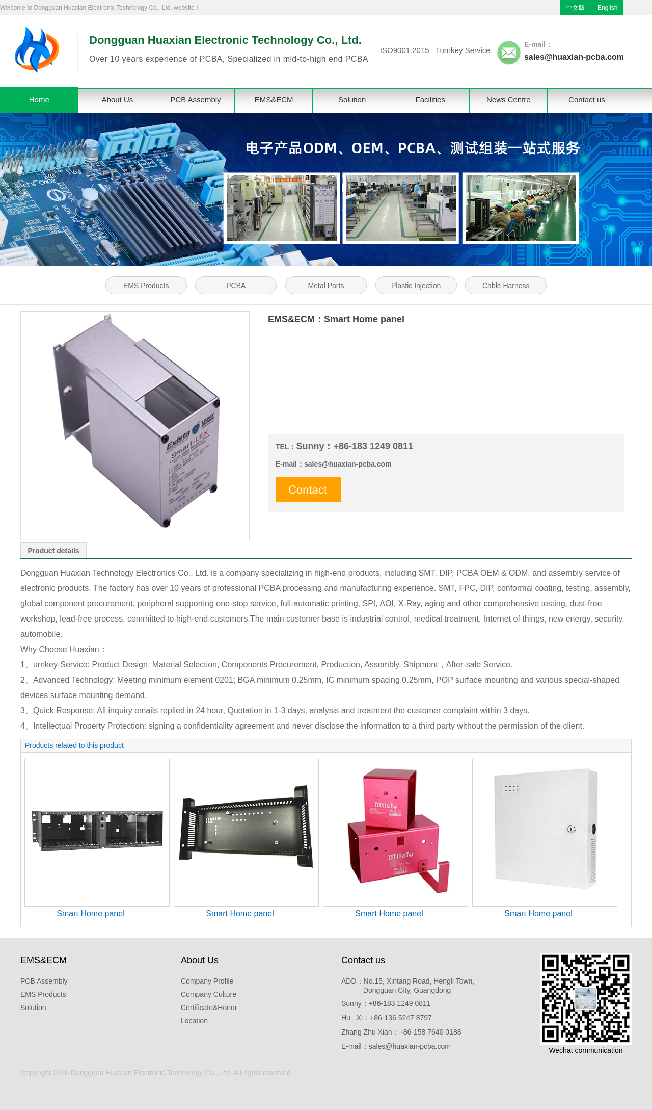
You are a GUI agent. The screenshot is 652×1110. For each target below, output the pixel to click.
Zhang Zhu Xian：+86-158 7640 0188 (401, 1032)
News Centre (508, 99)
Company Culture (208, 994)
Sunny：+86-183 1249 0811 (386, 1003)
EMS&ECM (274, 99)
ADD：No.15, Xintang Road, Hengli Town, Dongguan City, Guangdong (407, 985)
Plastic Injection (416, 285)
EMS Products (146, 285)
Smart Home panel (90, 913)
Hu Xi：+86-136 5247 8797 (386, 1018)
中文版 (575, 7)
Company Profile (207, 981)
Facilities (430, 99)
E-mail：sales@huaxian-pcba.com (396, 1046)
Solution (352, 99)
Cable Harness (506, 285)
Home (39, 99)
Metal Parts (326, 285)
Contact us (586, 99)
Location (194, 1021)
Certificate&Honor (209, 1007)
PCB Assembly (195, 99)
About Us (117, 99)
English (607, 7)
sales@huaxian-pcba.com (574, 57)
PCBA (236, 285)
